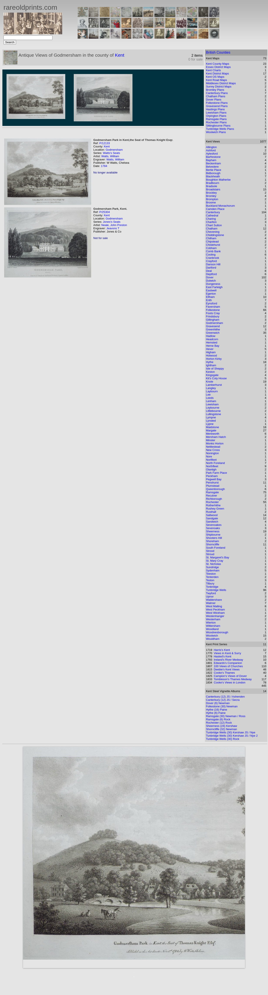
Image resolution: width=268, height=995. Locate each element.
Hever (210, 349)
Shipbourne (213, 534)
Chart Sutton (214, 225)
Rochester (212, 502)
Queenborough (215, 489)
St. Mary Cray (214, 560)
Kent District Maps (217, 73)
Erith (209, 300)
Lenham (211, 401)
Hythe (209, 362)
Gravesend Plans (217, 106)
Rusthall (211, 511)
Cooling (211, 254)
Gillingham (212, 319)
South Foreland (215, 547)
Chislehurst (213, 244)
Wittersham (213, 625)
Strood (210, 551)
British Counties (218, 52)
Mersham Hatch (216, 437)
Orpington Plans (216, 115)
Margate (211, 430)
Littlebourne (213, 411)
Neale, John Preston (114, 225)
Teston (210, 580)
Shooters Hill (214, 538)
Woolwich (212, 635)
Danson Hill (213, 264)
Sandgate (212, 518)
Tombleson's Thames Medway (233, 679)
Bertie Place (213, 170)
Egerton (211, 293)
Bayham (211, 160)
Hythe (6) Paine (216, 712)
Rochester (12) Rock (219, 722)
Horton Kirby (214, 358)
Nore (209, 456)
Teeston (211, 573)
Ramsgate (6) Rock (218, 719)
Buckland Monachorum (220, 205)
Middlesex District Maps (221, 83)
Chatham (212, 228)
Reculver (211, 495)
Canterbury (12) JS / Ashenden (225, 696)
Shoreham (212, 541)
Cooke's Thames (224, 672)
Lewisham (212, 404)
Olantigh (211, 469)
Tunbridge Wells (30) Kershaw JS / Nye (230, 732)
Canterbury (213, 212)
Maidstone (212, 427)
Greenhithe (213, 329)
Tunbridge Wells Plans (220, 128)
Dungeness (213, 283)
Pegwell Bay (214, 479)
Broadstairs (213, 189)
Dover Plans (213, 99)
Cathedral (212, 215)
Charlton (211, 222)
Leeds (210, 397)
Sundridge (212, 567)
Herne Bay (212, 345)
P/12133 (104, 143)
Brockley (211, 192)
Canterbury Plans (217, 93)
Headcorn (212, 339)
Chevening (212, 231)
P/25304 (104, 212)
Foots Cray (213, 313)
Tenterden (212, 577)
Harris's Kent (222, 650)
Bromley (211, 196)
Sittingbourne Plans (218, 125)
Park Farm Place (216, 472)
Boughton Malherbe (218, 179)
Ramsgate (212, 492)
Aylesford (212, 153)
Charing (211, 218)
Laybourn (212, 391)
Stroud (210, 554)
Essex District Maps (218, 67)
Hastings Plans (215, 109)
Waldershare (214, 599)
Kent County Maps (217, 63)
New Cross (213, 450)
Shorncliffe (212, 544)
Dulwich (211, 280)
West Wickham (215, 612)
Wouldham (212, 638)
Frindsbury (212, 316)
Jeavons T (112, 228)
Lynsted (211, 420)
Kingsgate (212, 375)
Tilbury (210, 583)
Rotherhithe (213, 505)
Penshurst (212, 482)
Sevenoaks (213, 528)
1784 (104, 166)
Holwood (211, 355)
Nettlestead (213, 446)
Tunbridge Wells (216, 590)
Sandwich (212, 521)
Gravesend (213, 326)
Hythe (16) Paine (216, 709)
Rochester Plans (216, 122)
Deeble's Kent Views (227, 669)
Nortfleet (211, 459)
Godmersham (114, 149)
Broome (211, 202)
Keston (210, 371)
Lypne (210, 424)
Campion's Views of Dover (230, 676)
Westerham (213, 619)
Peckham (212, 476)
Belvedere (212, 166)
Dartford (211, 267)
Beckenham (213, 163)
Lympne (211, 417)
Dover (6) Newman (218, 703)
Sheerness (212, 531)
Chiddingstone (215, 235)
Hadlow (210, 336)
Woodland (212, 629)
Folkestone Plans (217, 102)
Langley (211, 388)
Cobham (211, 248)
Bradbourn (212, 183)
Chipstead (212, 241)
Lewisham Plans (216, 112)
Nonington (212, 453)
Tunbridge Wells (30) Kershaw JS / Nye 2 (232, 735)
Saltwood (212, 515)
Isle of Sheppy (215, 368)
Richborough (214, 498)
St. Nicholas (213, 564)
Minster (210, 440)
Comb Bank (213, 251)
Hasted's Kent (222, 656)
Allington (211, 147)
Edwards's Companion (228, 663)
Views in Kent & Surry (227, 653)
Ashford (211, 150)
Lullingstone (213, 414)
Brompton (212, 199)
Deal (209, 270)
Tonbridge (212, 586)
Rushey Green (215, 508)
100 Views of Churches (228, 666)
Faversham (213, 306)
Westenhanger (215, 616)
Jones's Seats (112, 221)
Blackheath (213, 176)
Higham (211, 352)
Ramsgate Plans (216, 119)
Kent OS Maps (215, 76)
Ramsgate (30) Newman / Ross (225, 716)
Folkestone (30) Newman (222, 706)
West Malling (214, 606)
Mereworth (212, 433)
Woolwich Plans (216, 132)
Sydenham (212, 570)
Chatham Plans (215, 96)
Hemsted (211, 342)
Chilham (211, 238)
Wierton (211, 622)
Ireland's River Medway (228, 659)
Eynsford (211, 303)
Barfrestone (213, 156)
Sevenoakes (214, 524)
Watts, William (110, 156)
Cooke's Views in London (229, 682)
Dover (210, 277)
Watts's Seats (111, 153)
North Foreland (215, 463)
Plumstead (212, 485)
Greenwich (212, 332)
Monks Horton (215, 443)
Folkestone (213, 310)
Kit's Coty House (216, 378)
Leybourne (212, 407)
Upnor (210, 596)
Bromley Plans (215, 89)
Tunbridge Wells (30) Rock (222, 739)
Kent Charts (213, 70)
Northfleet (212, 466)
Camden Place (215, 209)
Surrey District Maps (218, 86)
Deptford (211, 274)
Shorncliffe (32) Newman (221, 729)
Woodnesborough (217, 632)
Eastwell (211, 290)
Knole (209, 381)
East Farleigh (214, 287)
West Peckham (215, 609)
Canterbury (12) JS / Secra (223, 699)
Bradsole (211, 186)
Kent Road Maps (216, 80)
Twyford (211, 593)
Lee (208, 394)
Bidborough (213, 173)
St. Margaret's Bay (217, 557)
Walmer (211, 603)
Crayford (211, 261)
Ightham (211, 365)
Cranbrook (212, 257)
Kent (119, 55)
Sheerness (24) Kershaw (221, 726)
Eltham (210, 297)
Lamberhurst (214, 384)
